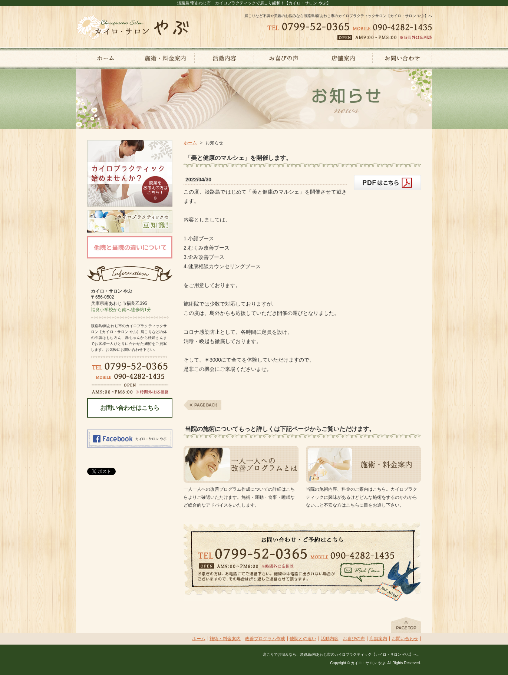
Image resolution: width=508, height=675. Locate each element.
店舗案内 (378, 638)
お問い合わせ (405, 638)
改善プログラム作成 (265, 638)
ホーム (190, 142)
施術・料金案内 (225, 638)
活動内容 (330, 638)
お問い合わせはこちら (129, 408)
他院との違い (303, 638)
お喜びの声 (354, 638)
